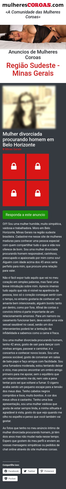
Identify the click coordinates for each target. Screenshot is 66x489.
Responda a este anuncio (25, 215)
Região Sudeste (30, 65)
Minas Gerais (33, 73)
